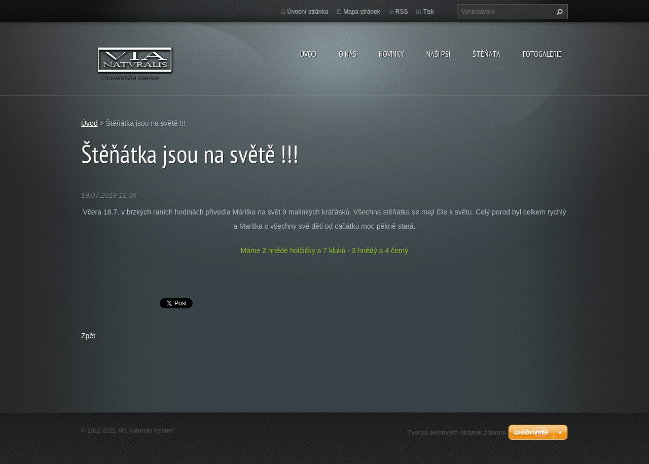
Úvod (308, 54)
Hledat (558, 11)
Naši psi (438, 54)
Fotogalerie (542, 54)
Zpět (88, 336)
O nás (347, 54)
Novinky (391, 54)
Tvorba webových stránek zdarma (456, 432)
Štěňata (486, 54)
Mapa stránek (361, 11)
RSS (401, 11)
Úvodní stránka (308, 11)
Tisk (428, 11)
